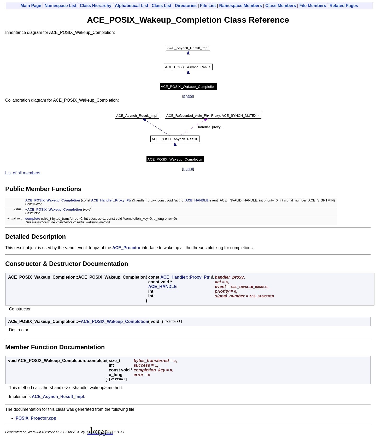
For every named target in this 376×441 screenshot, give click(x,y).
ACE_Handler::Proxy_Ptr (111, 200)
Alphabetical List (131, 5)
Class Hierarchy (95, 5)
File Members (312, 5)
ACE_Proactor (126, 248)
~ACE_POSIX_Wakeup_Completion (53, 209)
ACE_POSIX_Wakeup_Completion (52, 200)
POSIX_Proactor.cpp (36, 418)
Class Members (280, 5)
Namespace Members (240, 5)
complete (32, 218)
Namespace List (61, 5)
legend (188, 96)
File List (208, 5)
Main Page (31, 5)
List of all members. (23, 173)
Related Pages (344, 5)
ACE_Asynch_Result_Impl (58, 396)
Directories (186, 5)
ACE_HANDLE (197, 200)
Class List (162, 5)
